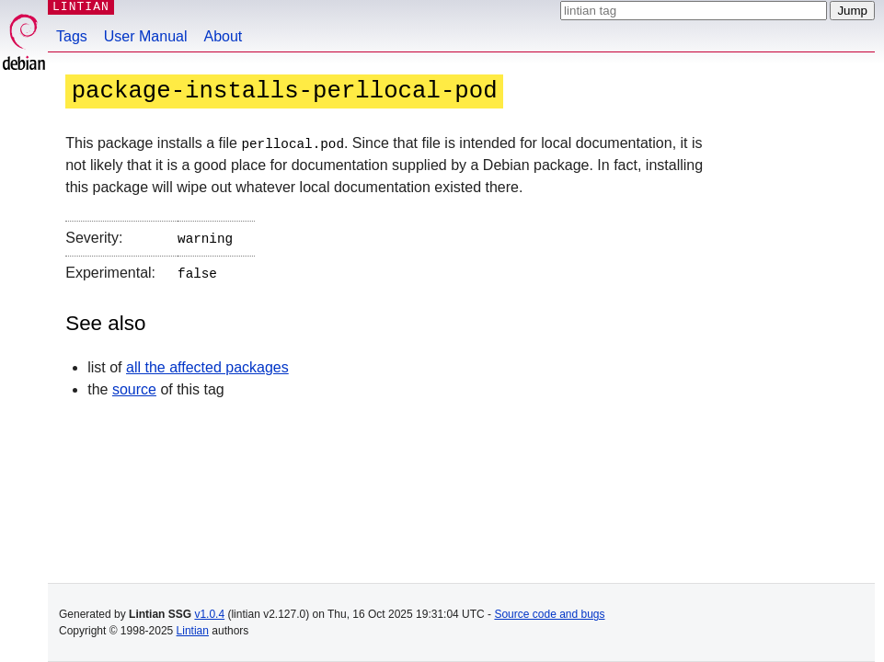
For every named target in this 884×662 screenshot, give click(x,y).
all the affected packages (207, 363)
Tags (71, 36)
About (223, 36)
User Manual (146, 36)
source (134, 386)
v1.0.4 (209, 614)
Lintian (193, 630)
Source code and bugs (549, 614)
